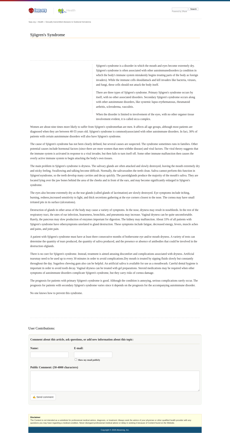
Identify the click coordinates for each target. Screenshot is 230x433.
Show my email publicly (89, 360)
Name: (34, 348)
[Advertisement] (96, 51)
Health (70, 10)
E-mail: (78, 348)
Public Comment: (54, 367)
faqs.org (32, 22)
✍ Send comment (43, 397)
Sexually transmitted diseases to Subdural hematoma (68, 22)
